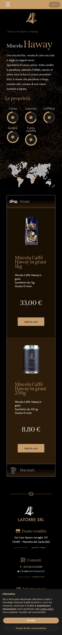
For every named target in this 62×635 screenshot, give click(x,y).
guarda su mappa (38, 547)
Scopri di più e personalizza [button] (31, 628)
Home (10, 31)
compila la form (38, 576)
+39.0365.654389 (32, 566)
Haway (34, 31)
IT (54, 4)
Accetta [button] (31, 620)
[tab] (31, 201)
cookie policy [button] (46, 609)
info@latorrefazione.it (32, 571)
